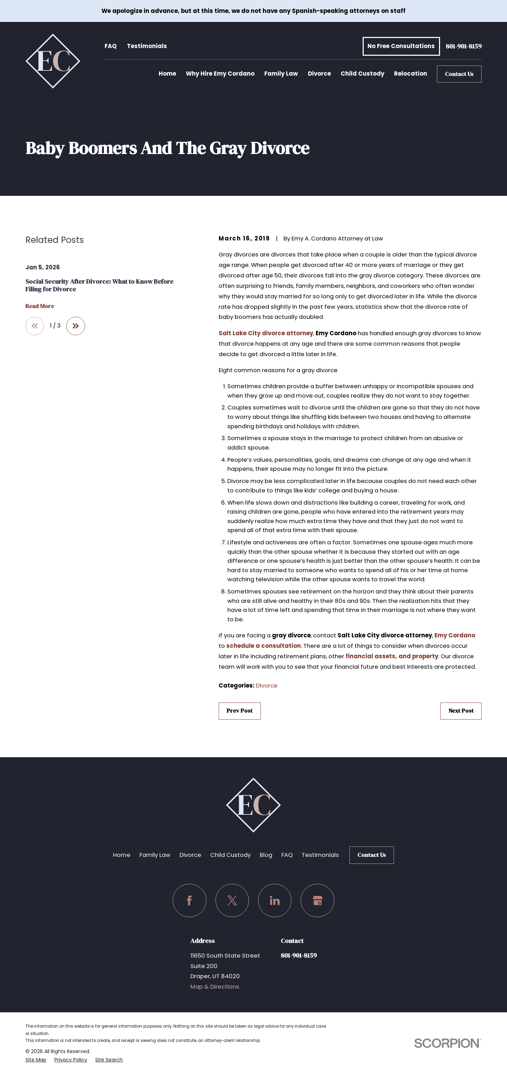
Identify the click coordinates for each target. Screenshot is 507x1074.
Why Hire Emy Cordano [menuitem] (220, 74)
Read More (39, 306)
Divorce (267, 686)
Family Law (155, 855)
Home (121, 855)
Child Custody (230, 855)
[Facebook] (189, 901)
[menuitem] (35, 1060)
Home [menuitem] (167, 74)
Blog (266, 855)
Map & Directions (214, 987)
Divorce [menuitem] (319, 74)
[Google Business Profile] (317, 901)
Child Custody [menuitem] (362, 74)
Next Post (461, 711)
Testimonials (147, 46)
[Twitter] (232, 901)
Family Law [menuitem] (281, 74)
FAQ (110, 46)
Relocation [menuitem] (410, 74)
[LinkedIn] (275, 901)
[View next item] (75, 326)
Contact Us (459, 74)
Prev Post (239, 711)
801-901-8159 (464, 46)
